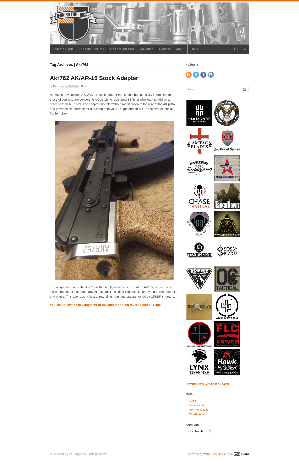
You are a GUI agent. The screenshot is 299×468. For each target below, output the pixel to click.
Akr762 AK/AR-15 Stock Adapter (94, 78)
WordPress (210, 454)
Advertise (146, 49)
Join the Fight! (63, 49)
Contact (164, 49)
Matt (55, 86)
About (180, 49)
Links (194, 49)
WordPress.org (198, 414)
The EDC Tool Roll (91, 49)
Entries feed (196, 405)
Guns (84, 86)
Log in (193, 400)
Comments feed (198, 409)
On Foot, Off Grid (122, 49)
